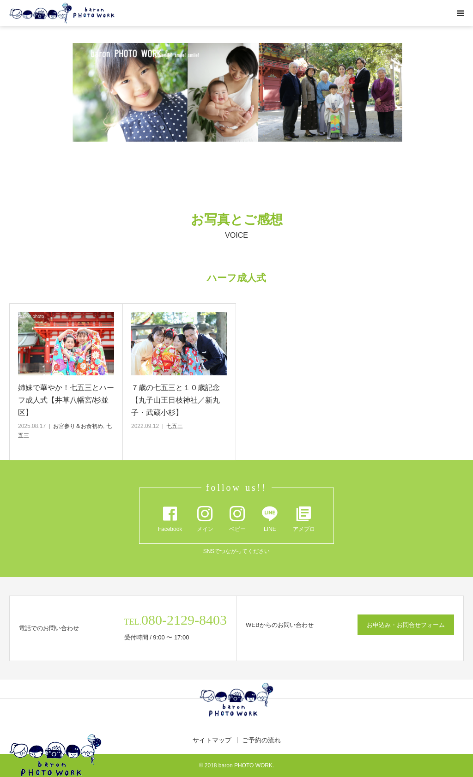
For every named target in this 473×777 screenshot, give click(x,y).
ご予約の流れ (261, 740)
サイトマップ (212, 740)
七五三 (174, 426)
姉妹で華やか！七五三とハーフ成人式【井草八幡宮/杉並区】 (66, 400)
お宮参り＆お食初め (78, 426)
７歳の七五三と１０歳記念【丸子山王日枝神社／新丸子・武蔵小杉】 (175, 400)
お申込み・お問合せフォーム (406, 624)
